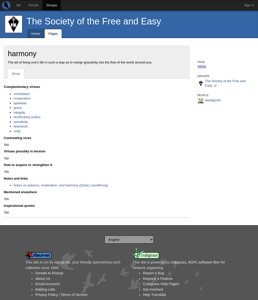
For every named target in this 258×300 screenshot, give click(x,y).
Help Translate (154, 295)
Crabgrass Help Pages (161, 284)
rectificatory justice (27, 117)
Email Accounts (47, 284)
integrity (19, 112)
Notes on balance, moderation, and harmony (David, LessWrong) (61, 185)
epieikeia (20, 103)
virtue (202, 67)
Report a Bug (153, 273)
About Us (42, 279)
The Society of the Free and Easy (93, 21)
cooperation (22, 98)
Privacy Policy (46, 295)
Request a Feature (158, 279)
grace (18, 108)
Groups (51, 5)
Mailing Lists (45, 289)
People (33, 5)
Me (18, 5)
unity (17, 131)
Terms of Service (74, 295)
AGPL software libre (204, 262)
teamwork (21, 126)
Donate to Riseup (49, 273)
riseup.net (62, 262)
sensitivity (21, 122)
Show (16, 74)
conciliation (22, 94)
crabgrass (178, 262)
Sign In (249, 5)
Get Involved (153, 289)
